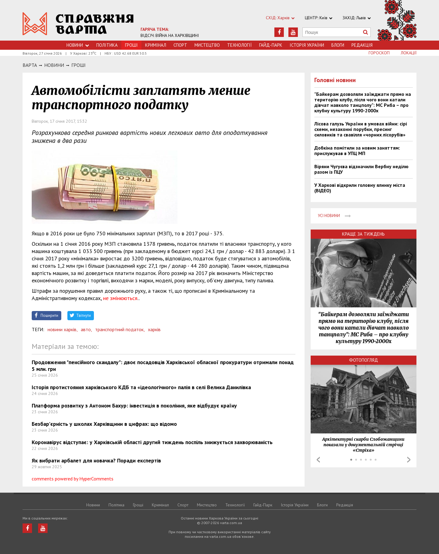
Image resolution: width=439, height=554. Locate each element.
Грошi (78, 65)
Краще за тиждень (363, 234)
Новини (77, 45)
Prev (318, 460)
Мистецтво (207, 45)
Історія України (307, 45)
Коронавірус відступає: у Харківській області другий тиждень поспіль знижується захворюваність (152, 442)
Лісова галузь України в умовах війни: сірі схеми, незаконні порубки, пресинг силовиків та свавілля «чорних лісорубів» (360, 129)
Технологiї (239, 45)
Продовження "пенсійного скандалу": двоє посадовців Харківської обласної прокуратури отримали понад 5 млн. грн (163, 365)
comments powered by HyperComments (72, 479)
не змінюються (120, 298)
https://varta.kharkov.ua (78, 23)
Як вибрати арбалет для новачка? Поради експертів (96, 460)
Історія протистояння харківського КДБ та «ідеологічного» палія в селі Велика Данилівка (141, 387)
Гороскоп (379, 53)
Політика (107, 45)
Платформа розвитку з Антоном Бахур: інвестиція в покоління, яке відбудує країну (134, 405)
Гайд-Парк (270, 45)
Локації (408, 53)
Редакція (362, 45)
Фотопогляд (363, 360)
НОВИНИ (54, 65)
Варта (30, 65)
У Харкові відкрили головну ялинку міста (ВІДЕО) (359, 188)
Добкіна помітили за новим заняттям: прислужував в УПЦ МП (357, 150)
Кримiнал (155, 45)
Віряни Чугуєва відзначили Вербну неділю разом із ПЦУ (361, 169)
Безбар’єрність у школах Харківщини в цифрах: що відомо (104, 423)
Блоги (337, 45)
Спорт (180, 45)
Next (408, 460)
